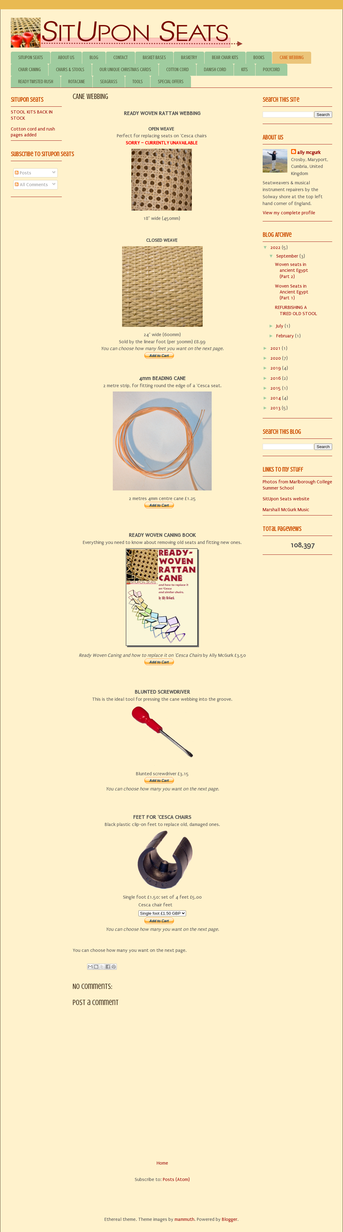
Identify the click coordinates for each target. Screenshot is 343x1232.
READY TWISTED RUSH (35, 81)
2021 (276, 348)
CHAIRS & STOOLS (70, 69)
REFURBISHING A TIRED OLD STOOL (296, 310)
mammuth (184, 1219)
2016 (276, 378)
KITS (244, 69)
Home (162, 1163)
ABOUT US (66, 57)
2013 (276, 408)
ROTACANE (76, 81)
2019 (276, 368)
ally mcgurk (308, 152)
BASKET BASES (154, 57)
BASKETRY (189, 57)
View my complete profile (289, 213)
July (280, 326)
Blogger (229, 1219)
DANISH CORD (215, 69)
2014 (276, 398)
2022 (276, 247)
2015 (276, 388)
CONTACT (120, 57)
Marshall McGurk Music (286, 509)
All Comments (31, 184)
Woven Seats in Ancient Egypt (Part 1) (291, 292)
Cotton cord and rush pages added (33, 132)
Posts (23, 173)
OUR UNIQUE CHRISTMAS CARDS (125, 69)
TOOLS (138, 81)
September (287, 256)
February (285, 336)
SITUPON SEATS (30, 57)
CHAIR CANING (29, 69)
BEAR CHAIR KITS (225, 57)
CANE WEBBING (292, 57)
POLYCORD (271, 69)
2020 (276, 358)
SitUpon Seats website (286, 499)
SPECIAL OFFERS (171, 81)
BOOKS (259, 57)
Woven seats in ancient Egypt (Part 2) (291, 270)
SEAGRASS (108, 81)
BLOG (94, 57)
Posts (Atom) (176, 1179)
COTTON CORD (177, 69)
